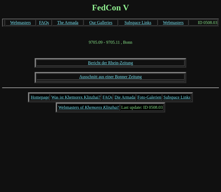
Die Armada (124, 97)
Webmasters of (88, 107)
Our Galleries (100, 22)
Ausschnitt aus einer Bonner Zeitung (110, 76)
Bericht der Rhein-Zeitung (110, 63)
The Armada (67, 22)
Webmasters (20, 22)
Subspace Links (137, 22)
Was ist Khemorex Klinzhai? (75, 97)
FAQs (44, 22)
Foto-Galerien (149, 97)
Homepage (40, 97)
